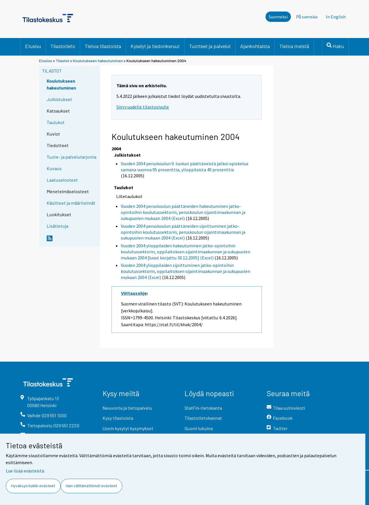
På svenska (306, 17)
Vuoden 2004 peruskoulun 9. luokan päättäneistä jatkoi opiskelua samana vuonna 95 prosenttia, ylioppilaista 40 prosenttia (184, 166)
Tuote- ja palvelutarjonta (71, 157)
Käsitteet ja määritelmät (71, 203)
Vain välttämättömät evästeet (91, 485)
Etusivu (33, 46)
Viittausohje (134, 293)
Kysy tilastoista (118, 418)
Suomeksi (278, 17)
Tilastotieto (62, 46)
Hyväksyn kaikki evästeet (33, 485)
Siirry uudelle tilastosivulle (142, 107)
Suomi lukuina (198, 428)
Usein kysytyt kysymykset (128, 428)
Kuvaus (54, 168)
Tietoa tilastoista (103, 46)
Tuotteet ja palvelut (210, 46)
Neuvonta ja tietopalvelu (127, 408)
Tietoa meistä (294, 46)
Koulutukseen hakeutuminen (98, 60)
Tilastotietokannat (203, 418)
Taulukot (56, 122)
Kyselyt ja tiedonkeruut (155, 46)
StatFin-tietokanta (203, 408)
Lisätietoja (57, 226)
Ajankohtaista (255, 46)
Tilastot (62, 60)
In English (336, 17)
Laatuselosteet (62, 180)
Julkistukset (59, 99)
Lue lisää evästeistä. (25, 471)
